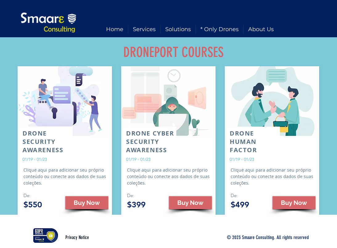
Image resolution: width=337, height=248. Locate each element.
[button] (86, 202)
